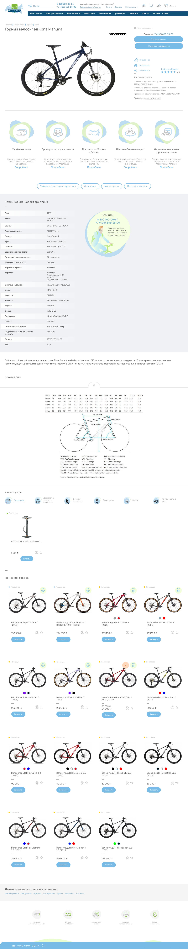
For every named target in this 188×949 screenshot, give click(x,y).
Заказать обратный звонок (90, 7)
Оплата (109, 7)
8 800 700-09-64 (107, 219)
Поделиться (145, 70)
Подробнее (21, 167)
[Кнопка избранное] (159, 5)
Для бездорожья (12, 894)
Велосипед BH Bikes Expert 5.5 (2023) (117, 849)
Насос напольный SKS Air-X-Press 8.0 (26, 541)
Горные (30, 24)
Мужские (37, 894)
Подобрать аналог (158, 39)
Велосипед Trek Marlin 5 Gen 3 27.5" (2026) (117, 698)
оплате (158, 98)
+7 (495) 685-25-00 (108, 222)
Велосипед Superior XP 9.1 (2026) (24, 623)
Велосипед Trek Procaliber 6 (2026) (25, 698)
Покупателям (130, 7)
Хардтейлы (69, 894)
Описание (90, 186)
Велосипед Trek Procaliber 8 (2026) (115, 623)
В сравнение (145, 65)
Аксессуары (111, 186)
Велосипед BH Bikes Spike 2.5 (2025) (71, 774)
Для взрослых (49, 894)
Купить (26, 558)
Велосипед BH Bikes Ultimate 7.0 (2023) (26, 849)
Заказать (18, 639)
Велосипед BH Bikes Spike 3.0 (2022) (161, 698)
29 (94, 385)
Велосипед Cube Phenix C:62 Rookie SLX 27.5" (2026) (70, 623)
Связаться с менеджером (159, 46)
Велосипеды (19, 24)
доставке (149, 98)
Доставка (118, 7)
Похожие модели (137, 186)
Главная (8, 24)
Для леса (80, 894)
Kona (37, 24)
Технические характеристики (58, 186)
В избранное (145, 60)
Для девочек (26, 894)
